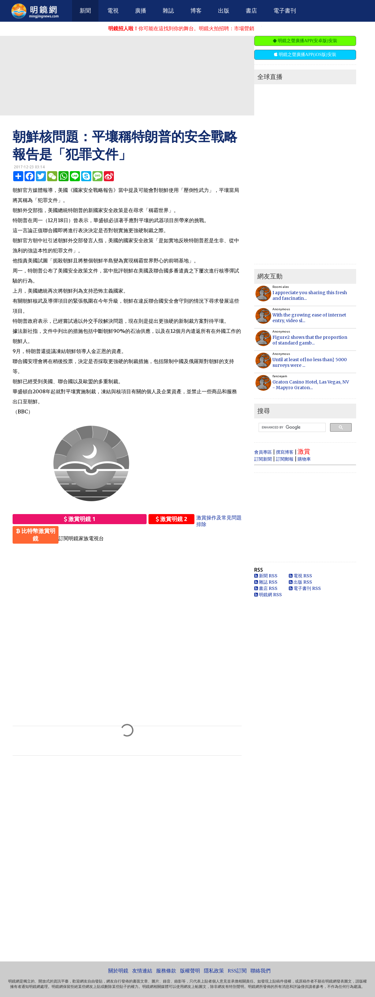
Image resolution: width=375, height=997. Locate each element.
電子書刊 (284, 11)
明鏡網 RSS (268, 594)
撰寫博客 (285, 452)
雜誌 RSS (265, 582)
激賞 (304, 451)
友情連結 (142, 970)
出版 (223, 11)
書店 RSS (265, 588)
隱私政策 (214, 970)
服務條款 (166, 970)
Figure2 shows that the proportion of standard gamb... (309, 340)
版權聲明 (190, 970)
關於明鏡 (118, 970)
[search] (291, 427)
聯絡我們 (260, 970)
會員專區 (263, 452)
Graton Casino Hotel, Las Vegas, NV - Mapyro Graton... (310, 384)
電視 (113, 11)
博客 (196, 11)
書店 (251, 11)
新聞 (85, 11)
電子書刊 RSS (305, 588)
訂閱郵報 (285, 459)
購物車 (304, 459)
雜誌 (168, 11)
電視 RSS (300, 576)
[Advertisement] (152, 75)
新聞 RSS (265, 576)
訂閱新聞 (263, 459)
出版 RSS (300, 582)
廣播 (140, 11)
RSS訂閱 (237, 970)
